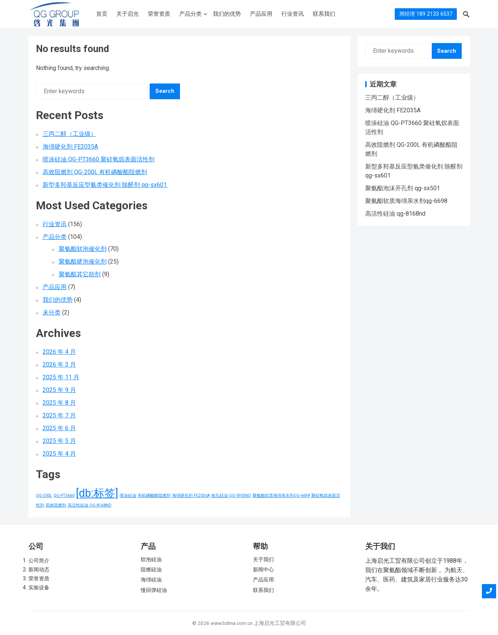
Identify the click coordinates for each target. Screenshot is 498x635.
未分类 (52, 312)
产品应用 (261, 13)
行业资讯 (292, 13)
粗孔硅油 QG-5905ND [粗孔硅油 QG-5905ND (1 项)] (231, 495)
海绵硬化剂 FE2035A (70, 146)
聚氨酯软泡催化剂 (83, 248)
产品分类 (190, 13)
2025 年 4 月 (59, 453)
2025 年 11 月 (61, 377)
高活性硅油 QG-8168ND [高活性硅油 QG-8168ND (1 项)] (89, 505)
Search (164, 91)
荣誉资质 (159, 13)
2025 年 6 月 (59, 428)
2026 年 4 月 (59, 351)
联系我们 (324, 13)
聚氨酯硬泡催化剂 (83, 261)
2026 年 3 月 (59, 364)
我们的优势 (227, 13)
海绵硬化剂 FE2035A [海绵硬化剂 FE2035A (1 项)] (191, 495)
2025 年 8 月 (59, 402)
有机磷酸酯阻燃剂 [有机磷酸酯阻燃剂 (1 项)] (154, 495)
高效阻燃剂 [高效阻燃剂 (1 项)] (56, 505)
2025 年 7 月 (59, 415)
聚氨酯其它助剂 (80, 274)
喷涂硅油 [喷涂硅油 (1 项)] (128, 495)
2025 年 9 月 (59, 390)
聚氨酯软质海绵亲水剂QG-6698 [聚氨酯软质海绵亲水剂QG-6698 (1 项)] (281, 495)
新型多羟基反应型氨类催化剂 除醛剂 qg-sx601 (105, 184)
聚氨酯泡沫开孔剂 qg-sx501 (402, 188)
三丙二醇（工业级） (70, 133)
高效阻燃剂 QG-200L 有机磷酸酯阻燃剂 (95, 172)
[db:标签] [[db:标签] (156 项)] (97, 493)
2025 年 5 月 (59, 440)
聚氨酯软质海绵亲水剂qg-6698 (406, 200)
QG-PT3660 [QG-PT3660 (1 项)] (64, 495)
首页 (101, 13)
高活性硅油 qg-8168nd (395, 213)
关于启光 (127, 13)
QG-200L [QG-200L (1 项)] (44, 495)
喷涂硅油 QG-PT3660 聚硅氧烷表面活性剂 (99, 159)
